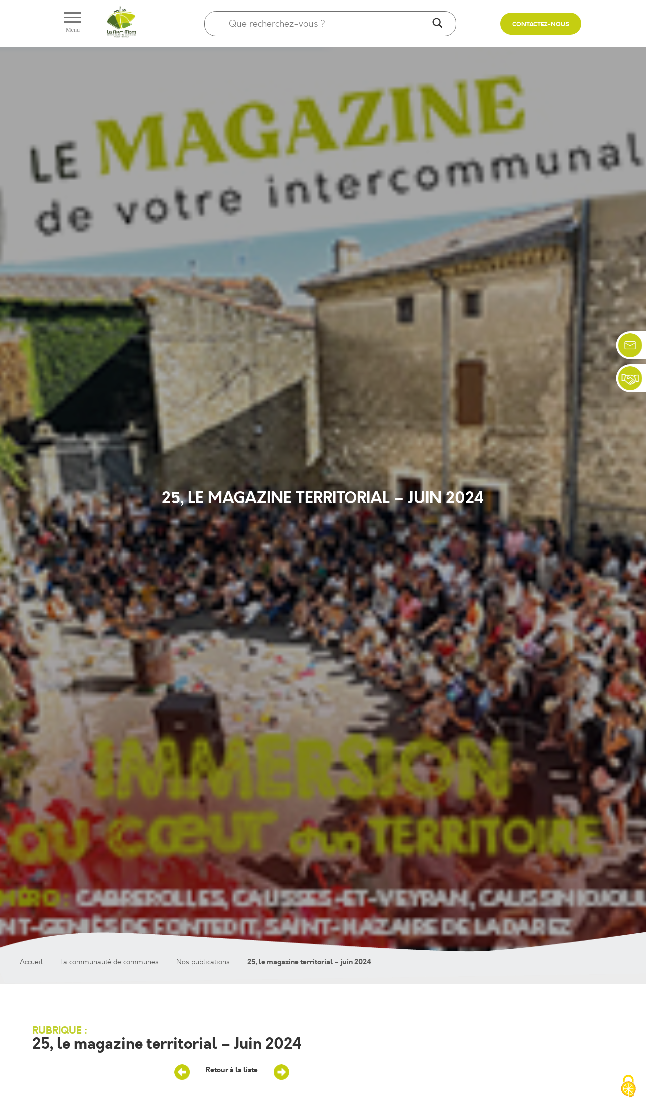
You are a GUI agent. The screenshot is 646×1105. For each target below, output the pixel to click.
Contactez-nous (541, 24)
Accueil (31, 962)
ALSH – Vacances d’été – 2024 (282, 1072)
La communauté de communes (109, 962)
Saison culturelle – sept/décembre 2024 (182, 1072)
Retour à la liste (232, 1070)
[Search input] (328, 24)
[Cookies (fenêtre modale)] (628, 1087)
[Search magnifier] (437, 24)
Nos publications (203, 962)
